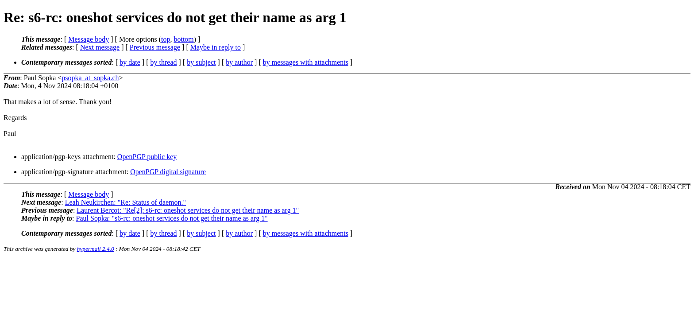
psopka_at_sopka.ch (90, 78)
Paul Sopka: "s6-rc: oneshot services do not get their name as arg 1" (172, 218)
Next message (100, 47)
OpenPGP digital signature (168, 171)
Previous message (155, 47)
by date (130, 62)
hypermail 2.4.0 (95, 248)
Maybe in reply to (215, 47)
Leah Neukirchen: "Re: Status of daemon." (125, 202)
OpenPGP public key (147, 156)
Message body (88, 39)
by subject (201, 62)
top (165, 39)
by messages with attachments (305, 62)
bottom (183, 39)
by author (239, 62)
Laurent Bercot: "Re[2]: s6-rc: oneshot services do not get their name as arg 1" (188, 210)
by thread (163, 62)
